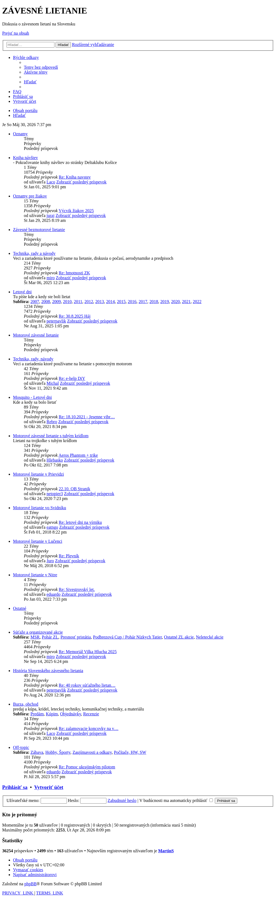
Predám (37, 714)
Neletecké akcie (209, 637)
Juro (50, 560)
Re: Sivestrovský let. (77, 589)
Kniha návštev (25, 157)
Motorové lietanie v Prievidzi (38, 474)
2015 (121, 301)
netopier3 (55, 493)
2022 (197, 301)
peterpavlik (56, 321)
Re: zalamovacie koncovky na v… (88, 728)
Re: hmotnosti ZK (74, 273)
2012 (89, 301)
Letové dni (22, 292)
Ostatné (19, 608)
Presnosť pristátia (75, 637)
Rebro (52, 421)
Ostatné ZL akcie (179, 637)
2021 (186, 301)
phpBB (30, 883)
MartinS (166, 850)
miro (51, 277)
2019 (164, 301)
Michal (53, 383)
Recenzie (91, 714)
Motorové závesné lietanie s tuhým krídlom (51, 435)
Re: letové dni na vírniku (80, 522)
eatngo (52, 527)
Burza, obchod (25, 704)
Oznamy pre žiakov (30, 196)
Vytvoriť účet (48, 787)
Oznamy (20, 133)
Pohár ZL (50, 637)
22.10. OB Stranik (74, 488)
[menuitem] (41, 67)
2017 (143, 301)
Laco (51, 182)
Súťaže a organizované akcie (38, 632)
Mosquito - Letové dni (32, 397)
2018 (154, 301)
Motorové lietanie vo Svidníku (39, 507)
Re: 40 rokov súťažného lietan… (87, 685)
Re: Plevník (69, 556)
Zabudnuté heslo (122, 800)
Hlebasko (55, 460)
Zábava (36, 752)
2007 (34, 301)
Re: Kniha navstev (75, 177)
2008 (45, 301)
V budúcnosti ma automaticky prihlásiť (176, 800)
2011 (78, 301)
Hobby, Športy (58, 752)
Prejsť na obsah (15, 33)
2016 (132, 301)
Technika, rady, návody (33, 359)
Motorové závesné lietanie (36, 335)
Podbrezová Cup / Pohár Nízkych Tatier (127, 637)
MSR (35, 637)
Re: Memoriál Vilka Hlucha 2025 (88, 651)
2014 (110, 301)
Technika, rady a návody (34, 253)
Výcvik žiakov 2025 (76, 210)
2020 (175, 301)
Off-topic (21, 747)
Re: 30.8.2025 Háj (74, 316)
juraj (50, 215)
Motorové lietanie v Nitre (35, 575)
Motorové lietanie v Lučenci (37, 541)
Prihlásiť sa (14, 787)
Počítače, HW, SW (130, 752)
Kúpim (52, 714)
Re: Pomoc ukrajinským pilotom (87, 767)
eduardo (54, 594)
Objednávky (70, 714)
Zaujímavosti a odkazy (92, 752)
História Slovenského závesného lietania (48, 670)
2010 (67, 301)
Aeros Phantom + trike (78, 455)
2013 (99, 301)
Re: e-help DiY (72, 378)
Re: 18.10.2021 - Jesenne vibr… (87, 417)
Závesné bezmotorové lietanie (39, 229)
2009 (56, 301)
